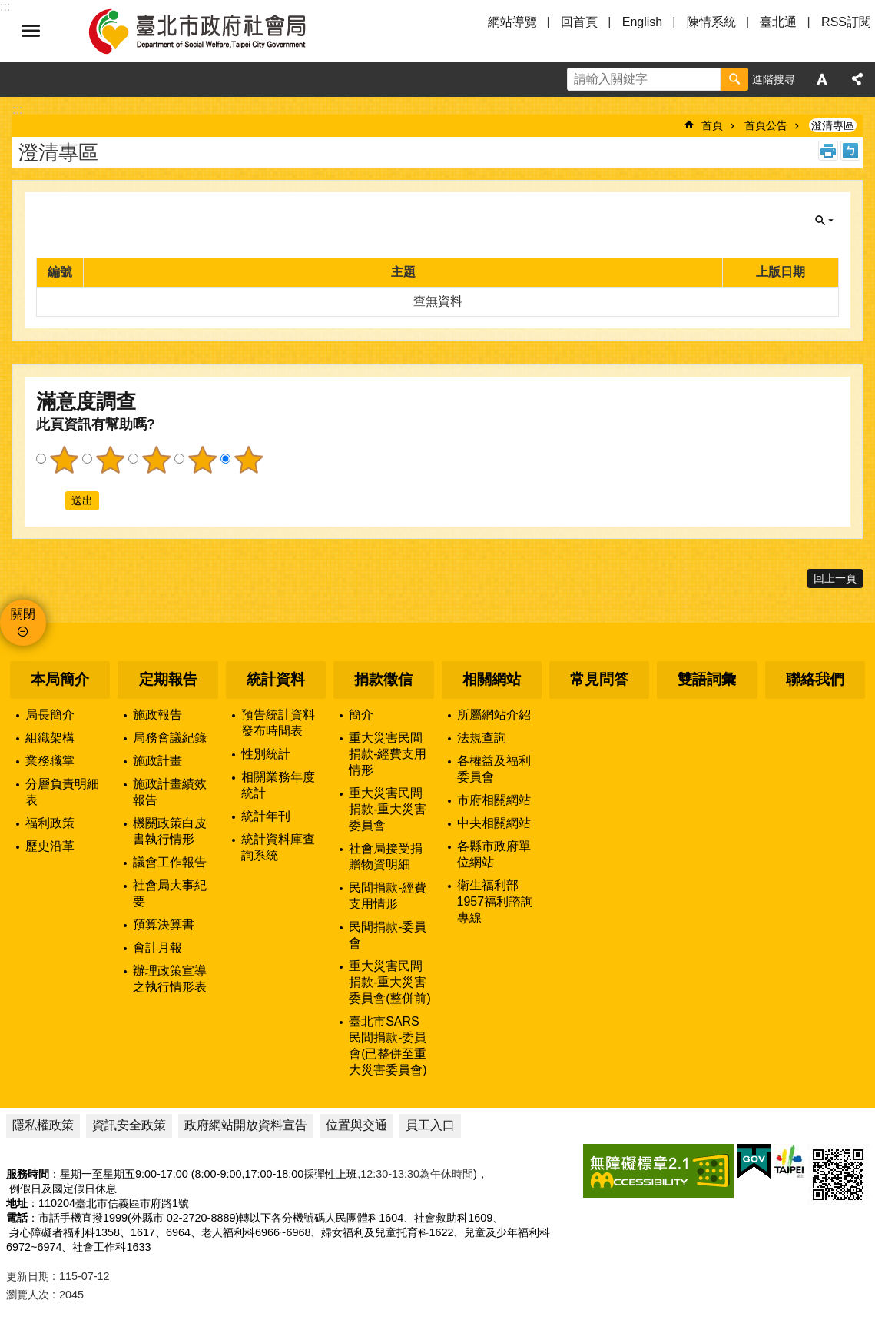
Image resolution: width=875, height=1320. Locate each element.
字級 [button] (822, 79)
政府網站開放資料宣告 (245, 1125)
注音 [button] (850, 151)
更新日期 (27, 1276)
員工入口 (430, 1125)
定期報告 (168, 679)
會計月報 (157, 947)
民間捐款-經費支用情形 (387, 895)
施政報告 (157, 714)
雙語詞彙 (707, 679)
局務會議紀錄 (170, 737)
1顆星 (63, 459)
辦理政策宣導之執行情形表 (170, 978)
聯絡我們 (815, 679)
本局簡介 (60, 679)
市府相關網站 (494, 799)
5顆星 (248, 459)
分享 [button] (857, 79)
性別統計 (265, 753)
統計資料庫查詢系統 (278, 847)
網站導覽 (512, 21)
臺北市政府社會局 (215, 31)
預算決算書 (163, 924)
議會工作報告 (170, 862)
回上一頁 (835, 578)
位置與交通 (356, 1125)
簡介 (361, 714)
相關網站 (491, 679)
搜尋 (734, 79)
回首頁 (579, 21)
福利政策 (50, 823)
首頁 (712, 125)
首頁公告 (765, 125)
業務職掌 (50, 760)
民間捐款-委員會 (387, 934)
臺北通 (778, 21)
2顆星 (109, 459)
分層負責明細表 (62, 791)
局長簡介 (50, 714)
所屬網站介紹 (494, 714)
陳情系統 (711, 21)
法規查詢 (481, 737)
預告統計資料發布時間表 (278, 722)
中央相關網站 (494, 823)
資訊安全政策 (129, 1125)
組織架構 (50, 737)
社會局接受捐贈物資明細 (386, 856)
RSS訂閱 (846, 21)
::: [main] (17, 109)
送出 (50, 500)
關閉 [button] (824, 220)
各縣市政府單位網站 (494, 854)
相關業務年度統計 (278, 785)
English (642, 21)
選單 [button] (30, 30)
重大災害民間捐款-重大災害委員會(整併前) (390, 982)
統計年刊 (265, 816)
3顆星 (156, 459)
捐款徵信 (383, 679)
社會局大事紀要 (170, 893)
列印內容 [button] (828, 151)
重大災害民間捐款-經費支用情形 (387, 753)
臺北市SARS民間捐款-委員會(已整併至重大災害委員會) (387, 1045)
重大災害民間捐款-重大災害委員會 (387, 809)
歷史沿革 (50, 846)
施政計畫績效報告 (170, 791)
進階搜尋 (773, 79)
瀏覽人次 (27, 1294)
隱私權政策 (43, 1125)
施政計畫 (157, 760)
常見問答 (599, 679)
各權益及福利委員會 (494, 768)
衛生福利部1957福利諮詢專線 (495, 901)
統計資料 (276, 679)
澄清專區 (832, 125)
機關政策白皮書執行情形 (170, 831)
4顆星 (202, 459)
